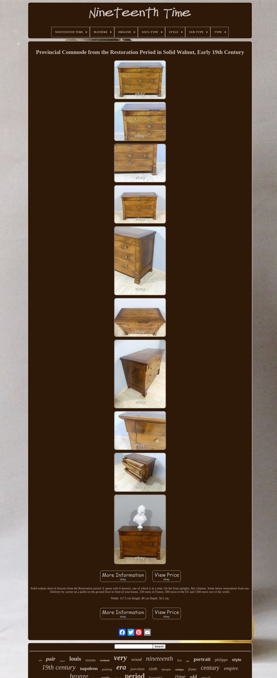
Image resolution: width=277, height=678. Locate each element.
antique (179, 669)
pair (50, 659)
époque (166, 669)
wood (136, 659)
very (120, 658)
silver (62, 661)
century (210, 667)
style (236, 659)
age (187, 661)
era (121, 667)
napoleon (89, 668)
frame (192, 669)
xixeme (90, 660)
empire (231, 668)
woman (105, 660)
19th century (59, 667)
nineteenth (159, 658)
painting (107, 669)
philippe (221, 660)
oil (40, 660)
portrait (202, 659)
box (179, 660)
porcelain (137, 669)
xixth (153, 668)
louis (75, 658)
